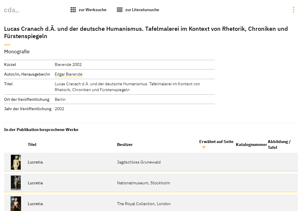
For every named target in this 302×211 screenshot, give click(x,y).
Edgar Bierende (69, 74)
